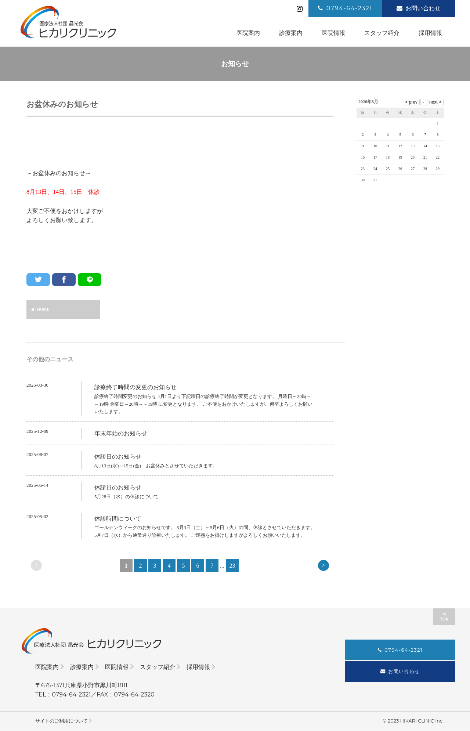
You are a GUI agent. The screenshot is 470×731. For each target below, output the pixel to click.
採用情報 (198, 667)
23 (232, 567)
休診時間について (117, 520)
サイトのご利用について (61, 721)
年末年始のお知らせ (120, 435)
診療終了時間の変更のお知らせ (135, 389)
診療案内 (82, 667)
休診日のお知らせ (117, 458)
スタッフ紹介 (157, 667)
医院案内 (47, 667)
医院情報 (117, 667)
